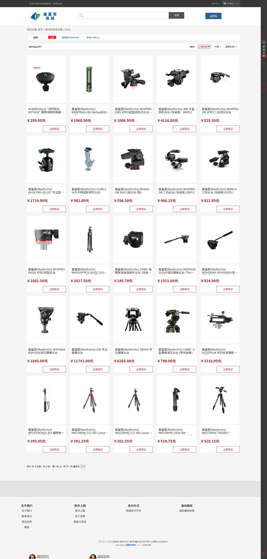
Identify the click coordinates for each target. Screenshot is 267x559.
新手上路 (80, 510)
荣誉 (26, 527)
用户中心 (216, 3)
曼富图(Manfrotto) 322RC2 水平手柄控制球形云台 (89, 190)
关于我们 (27, 510)
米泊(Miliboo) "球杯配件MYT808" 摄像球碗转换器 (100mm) (44, 112)
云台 (67, 29)
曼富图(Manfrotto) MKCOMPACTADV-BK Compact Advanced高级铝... (176, 432)
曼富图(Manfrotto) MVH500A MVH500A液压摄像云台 (46, 351)
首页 (40, 29)
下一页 (69, 466)
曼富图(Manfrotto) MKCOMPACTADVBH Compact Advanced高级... (218, 432)
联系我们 (27, 516)
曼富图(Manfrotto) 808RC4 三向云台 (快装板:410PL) (219, 190)
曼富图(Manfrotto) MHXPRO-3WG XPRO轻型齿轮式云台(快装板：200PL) (134, 112)
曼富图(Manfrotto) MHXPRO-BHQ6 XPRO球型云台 (47, 271)
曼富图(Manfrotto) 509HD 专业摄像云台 (133, 351)
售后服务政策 (186, 510)
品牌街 (214, 16)
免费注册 (57, 3)
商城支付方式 (133, 510)
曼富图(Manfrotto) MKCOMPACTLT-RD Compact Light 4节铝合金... (90, 432)
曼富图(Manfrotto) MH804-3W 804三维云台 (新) (132, 190)
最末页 (76, 466)
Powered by (128, 545)
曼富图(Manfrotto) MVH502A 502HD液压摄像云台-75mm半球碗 (177, 272)
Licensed (146, 544)
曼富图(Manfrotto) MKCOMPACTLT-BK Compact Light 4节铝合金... (134, 432)
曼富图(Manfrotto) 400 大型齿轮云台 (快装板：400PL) (176, 110)
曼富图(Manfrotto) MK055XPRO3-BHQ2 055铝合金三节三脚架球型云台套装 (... (90, 274)
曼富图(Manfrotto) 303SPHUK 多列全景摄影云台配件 (219, 352)
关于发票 (80, 516)
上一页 (62, 466)
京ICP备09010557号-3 (140, 541)
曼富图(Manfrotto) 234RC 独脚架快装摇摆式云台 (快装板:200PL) (133, 272)
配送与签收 (80, 521)
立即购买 (54, 129)
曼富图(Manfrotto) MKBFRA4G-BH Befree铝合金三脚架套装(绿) (90, 112)
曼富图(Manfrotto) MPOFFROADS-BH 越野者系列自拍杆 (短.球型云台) (46, 432)
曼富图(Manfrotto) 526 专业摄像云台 (90, 351)
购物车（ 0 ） (233, 3)
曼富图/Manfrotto (70, 37)
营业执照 (27, 521)
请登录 (47, 3)
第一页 (55, 466)
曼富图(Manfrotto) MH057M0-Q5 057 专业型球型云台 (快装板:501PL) (46, 192)
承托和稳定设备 (54, 29)
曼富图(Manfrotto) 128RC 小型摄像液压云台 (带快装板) (176, 351)
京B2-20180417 (160, 541)
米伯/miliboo (93, 37)
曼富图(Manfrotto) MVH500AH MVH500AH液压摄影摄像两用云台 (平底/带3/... (219, 274)
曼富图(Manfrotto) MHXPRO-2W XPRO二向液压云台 (220, 110)
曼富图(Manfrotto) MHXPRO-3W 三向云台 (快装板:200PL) (177, 190)
